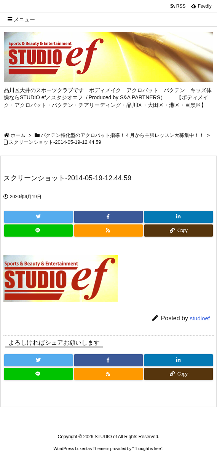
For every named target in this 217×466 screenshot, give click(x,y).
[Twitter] (38, 217)
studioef (200, 318)
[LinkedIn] (178, 217)
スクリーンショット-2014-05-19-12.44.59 (55, 142)
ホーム (18, 135)
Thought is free (147, 448)
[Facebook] (108, 217)
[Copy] (178, 230)
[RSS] (108, 230)
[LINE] (38, 230)
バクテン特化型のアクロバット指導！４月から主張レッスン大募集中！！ (122, 135)
